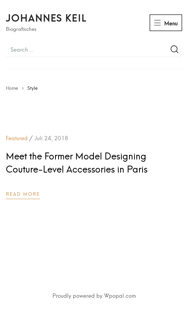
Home (12, 87)
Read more (23, 193)
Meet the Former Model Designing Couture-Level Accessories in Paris (77, 162)
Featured (17, 137)
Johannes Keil (46, 17)
